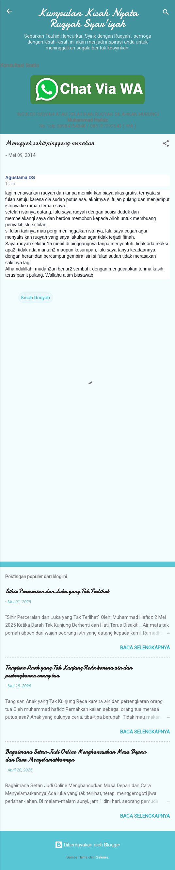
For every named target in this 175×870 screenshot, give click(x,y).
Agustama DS (20, 177)
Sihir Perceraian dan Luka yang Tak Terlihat (57, 591)
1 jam (10, 183)
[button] (166, 144)
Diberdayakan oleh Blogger (87, 845)
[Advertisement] (87, 505)
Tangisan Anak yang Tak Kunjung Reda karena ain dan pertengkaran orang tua (68, 672)
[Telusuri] (166, 13)
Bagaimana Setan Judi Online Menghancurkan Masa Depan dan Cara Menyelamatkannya (75, 756)
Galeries (102, 857)
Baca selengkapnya (145, 648)
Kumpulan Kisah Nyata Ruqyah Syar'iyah (88, 18)
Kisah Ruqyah (35, 298)
